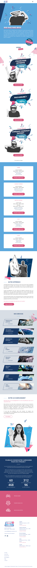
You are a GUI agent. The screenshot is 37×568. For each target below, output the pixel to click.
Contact (5, 560)
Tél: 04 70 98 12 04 (18, 226)
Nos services (6, 555)
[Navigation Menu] (32, 1)
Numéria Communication (28, 566)
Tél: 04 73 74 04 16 (18, 191)
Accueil (5, 552)
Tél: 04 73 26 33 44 (18, 174)
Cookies (16, 566)
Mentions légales (7, 566)
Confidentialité (12, 566)
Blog (5, 558)
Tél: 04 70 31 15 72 (18, 242)
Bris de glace (6, 557)
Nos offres (6, 554)
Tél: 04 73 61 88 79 (18, 209)
